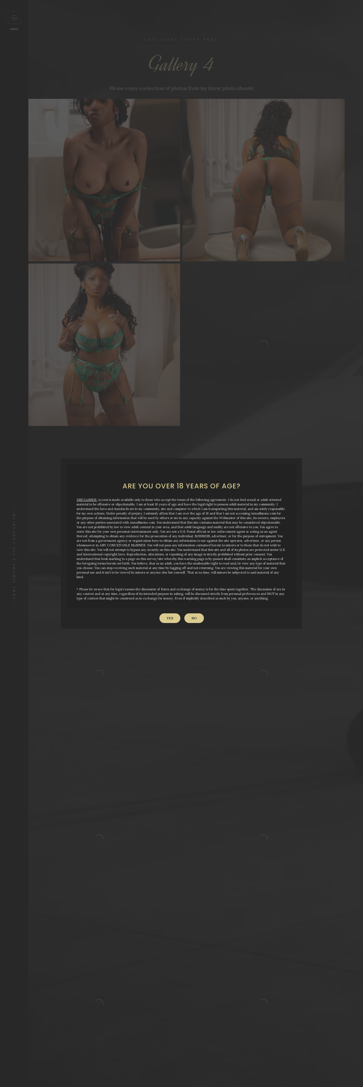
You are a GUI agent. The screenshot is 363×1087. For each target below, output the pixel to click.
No (194, 618)
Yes (169, 618)
